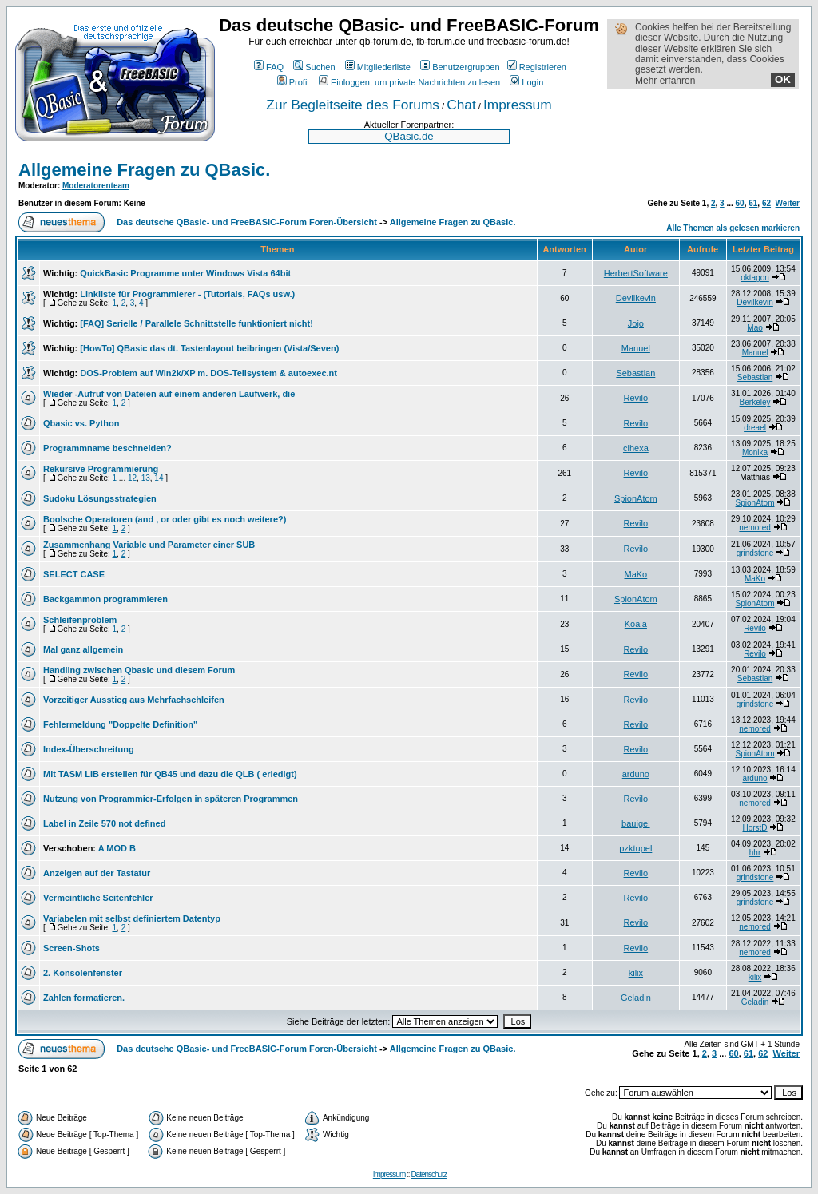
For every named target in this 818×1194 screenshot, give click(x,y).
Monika (755, 452)
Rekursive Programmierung (100, 469)
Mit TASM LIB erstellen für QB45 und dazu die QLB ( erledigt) (170, 774)
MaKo (635, 574)
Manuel (635, 348)
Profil (293, 82)
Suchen (314, 67)
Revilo (636, 398)
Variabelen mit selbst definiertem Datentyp (131, 918)
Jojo (636, 323)
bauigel (635, 823)
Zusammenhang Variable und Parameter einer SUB (149, 544)
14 (158, 478)
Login (526, 82)
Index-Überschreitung (88, 749)
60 (740, 203)
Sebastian (635, 373)
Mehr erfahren (665, 80)
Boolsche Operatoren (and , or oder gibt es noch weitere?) (164, 519)
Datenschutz (429, 1174)
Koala (636, 624)
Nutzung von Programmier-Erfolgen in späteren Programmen (170, 798)
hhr (754, 852)
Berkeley (755, 402)
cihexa (636, 448)
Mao (754, 327)
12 (132, 478)
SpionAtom (635, 498)
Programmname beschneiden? (107, 448)
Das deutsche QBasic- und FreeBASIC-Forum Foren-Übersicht (247, 222)
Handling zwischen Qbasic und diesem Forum (139, 670)
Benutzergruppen (459, 67)
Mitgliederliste (378, 67)
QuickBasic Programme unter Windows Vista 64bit (185, 273)
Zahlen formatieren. (84, 997)
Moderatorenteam (95, 185)
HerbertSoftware (636, 273)
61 (753, 203)
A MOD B (117, 848)
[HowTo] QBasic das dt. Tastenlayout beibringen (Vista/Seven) (209, 348)
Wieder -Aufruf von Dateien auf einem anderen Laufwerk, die (169, 394)
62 (766, 203)
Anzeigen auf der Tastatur (96, 873)
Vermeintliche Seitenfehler (98, 897)
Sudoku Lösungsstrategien (100, 498)
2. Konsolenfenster (82, 973)
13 (145, 478)
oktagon (755, 277)
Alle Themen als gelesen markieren (733, 228)
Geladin (636, 997)
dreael (755, 427)
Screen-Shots (71, 948)
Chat (461, 105)
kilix (636, 973)
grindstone (755, 553)
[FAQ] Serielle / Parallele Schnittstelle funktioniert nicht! (196, 323)
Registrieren (536, 67)
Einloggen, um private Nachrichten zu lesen (409, 82)
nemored (754, 527)
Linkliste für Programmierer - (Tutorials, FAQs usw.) (187, 294)
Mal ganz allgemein (83, 649)
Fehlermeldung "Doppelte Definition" (120, 724)
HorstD (754, 827)
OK (783, 79)
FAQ (269, 67)
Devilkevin (636, 298)
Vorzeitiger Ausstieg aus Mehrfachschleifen (133, 699)
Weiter (788, 203)
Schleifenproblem (80, 620)
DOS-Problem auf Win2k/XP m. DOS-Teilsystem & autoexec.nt (208, 373)
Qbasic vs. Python (81, 423)
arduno (635, 774)
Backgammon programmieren (105, 599)
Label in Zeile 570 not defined (104, 823)
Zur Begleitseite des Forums (352, 105)
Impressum (517, 105)
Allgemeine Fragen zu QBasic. (144, 170)
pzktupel (635, 848)
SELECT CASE (74, 574)
